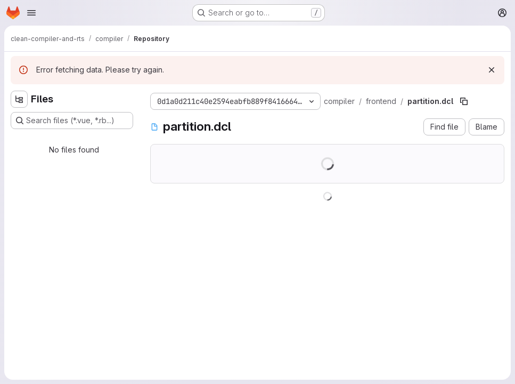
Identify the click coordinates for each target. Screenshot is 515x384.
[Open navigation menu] (31, 12)
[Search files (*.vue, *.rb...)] (72, 120)
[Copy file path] (463, 101)
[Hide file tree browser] (19, 99)
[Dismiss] (491, 69)
